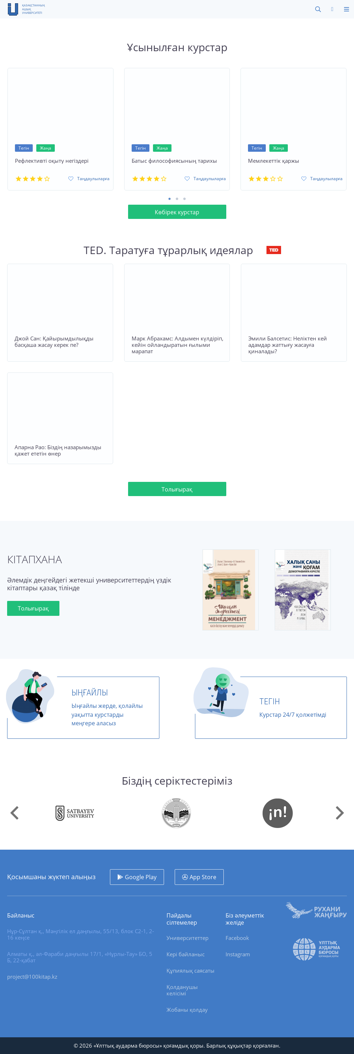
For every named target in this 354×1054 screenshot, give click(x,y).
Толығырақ (177, 489)
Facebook (237, 937)
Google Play (141, 877)
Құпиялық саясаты (191, 970)
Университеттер (187, 937)
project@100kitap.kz (32, 976)
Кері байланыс (186, 954)
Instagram (238, 954)
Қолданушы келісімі (182, 990)
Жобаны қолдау (187, 1009)
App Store (203, 877)
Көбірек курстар (177, 212)
